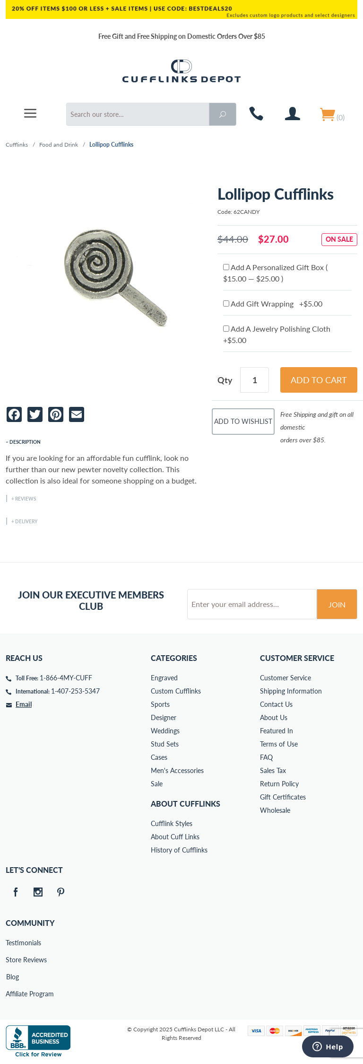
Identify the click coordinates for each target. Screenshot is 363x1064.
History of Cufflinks (179, 850)
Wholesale (275, 810)
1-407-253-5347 (75, 691)
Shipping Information (291, 691)
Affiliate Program (12, 994)
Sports (160, 704)
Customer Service (285, 678)
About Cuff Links (175, 837)
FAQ (266, 757)
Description (25, 442)
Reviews (25, 498)
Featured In (276, 731)
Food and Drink (58, 144)
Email (24, 704)
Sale (157, 784)
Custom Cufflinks (176, 691)
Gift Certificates (283, 797)
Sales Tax (273, 770)
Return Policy (279, 784)
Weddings (165, 731)
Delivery (26, 521)
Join (337, 604)
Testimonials (12, 943)
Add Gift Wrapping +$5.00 (272, 303)
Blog (12, 977)
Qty (225, 380)
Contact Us (276, 704)
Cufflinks (17, 144)
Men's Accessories (177, 770)
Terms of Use (279, 744)
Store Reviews (12, 960)
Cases (159, 757)
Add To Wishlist (243, 421)
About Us (273, 717)
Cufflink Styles (171, 823)
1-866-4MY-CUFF (66, 678)
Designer (163, 717)
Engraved (164, 678)
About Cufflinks (185, 803)
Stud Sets (165, 744)
